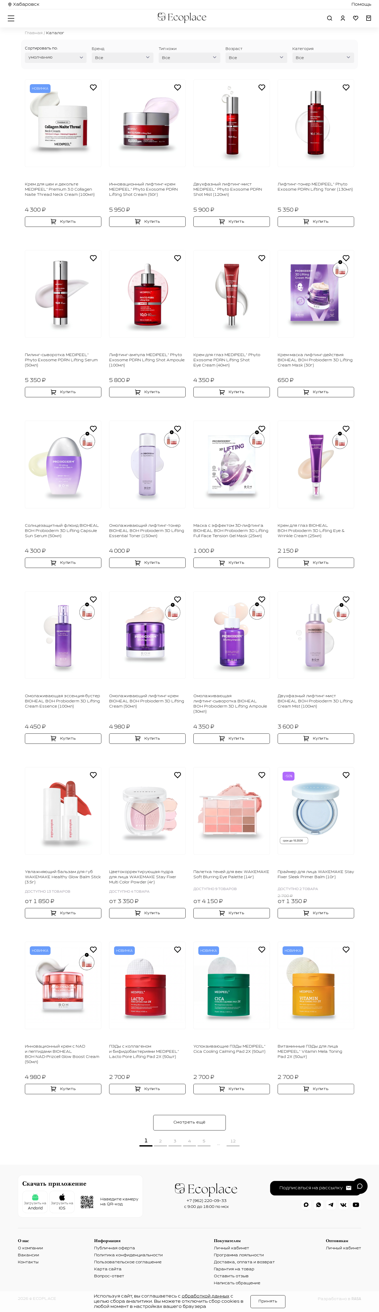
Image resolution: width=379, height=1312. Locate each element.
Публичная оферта (114, 1248)
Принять (267, 1301)
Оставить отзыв (231, 1276)
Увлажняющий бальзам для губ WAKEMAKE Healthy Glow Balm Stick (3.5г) (63, 877)
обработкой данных (205, 1296)
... (218, 1143)
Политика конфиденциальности (128, 1255)
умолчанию (40, 57)
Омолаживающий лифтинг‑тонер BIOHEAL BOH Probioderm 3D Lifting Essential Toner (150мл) (146, 531)
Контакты (28, 1262)
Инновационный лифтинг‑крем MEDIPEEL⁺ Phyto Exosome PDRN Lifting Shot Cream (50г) (143, 190)
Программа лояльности (239, 1255)
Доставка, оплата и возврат (244, 1262)
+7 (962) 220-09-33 (207, 1201)
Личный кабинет (231, 1248)
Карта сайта (108, 1269)
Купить (68, 222)
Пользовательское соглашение (128, 1262)
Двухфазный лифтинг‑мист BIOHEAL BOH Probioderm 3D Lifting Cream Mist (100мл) (315, 701)
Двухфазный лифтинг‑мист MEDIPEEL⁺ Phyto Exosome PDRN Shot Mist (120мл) (227, 190)
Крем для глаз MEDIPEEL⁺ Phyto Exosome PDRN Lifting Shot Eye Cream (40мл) (226, 360)
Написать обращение (237, 1283)
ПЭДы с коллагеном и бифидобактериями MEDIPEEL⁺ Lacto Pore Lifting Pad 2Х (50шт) (144, 1052)
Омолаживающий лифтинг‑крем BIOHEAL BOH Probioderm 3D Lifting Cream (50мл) (146, 701)
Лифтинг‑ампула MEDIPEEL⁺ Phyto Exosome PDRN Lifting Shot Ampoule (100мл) (147, 360)
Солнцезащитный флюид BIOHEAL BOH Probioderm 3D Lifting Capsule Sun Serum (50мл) (62, 531)
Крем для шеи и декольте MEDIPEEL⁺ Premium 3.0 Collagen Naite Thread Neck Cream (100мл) (60, 190)
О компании (30, 1248)
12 (233, 1141)
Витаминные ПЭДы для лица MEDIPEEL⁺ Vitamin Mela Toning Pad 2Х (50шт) (310, 1052)
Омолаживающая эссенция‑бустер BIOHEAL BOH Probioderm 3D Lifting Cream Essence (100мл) (62, 701)
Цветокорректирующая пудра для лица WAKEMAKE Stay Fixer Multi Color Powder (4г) (142, 877)
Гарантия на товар (234, 1269)
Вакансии (28, 1255)
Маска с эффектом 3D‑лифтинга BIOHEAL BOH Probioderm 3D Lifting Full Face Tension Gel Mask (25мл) (230, 531)
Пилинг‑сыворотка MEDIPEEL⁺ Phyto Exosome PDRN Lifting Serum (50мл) (61, 360)
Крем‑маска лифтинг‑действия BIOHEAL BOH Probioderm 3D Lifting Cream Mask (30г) (315, 360)
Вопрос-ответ (109, 1276)
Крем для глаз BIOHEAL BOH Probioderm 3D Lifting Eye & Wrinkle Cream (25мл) (311, 531)
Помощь (361, 5)
